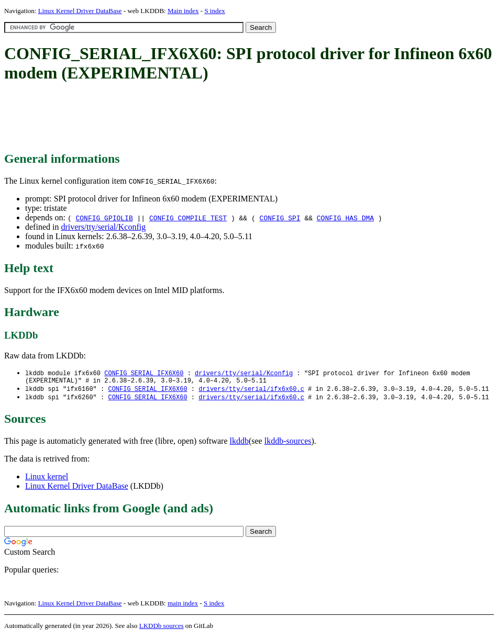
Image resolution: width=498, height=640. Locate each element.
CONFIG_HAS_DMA (345, 217)
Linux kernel (46, 479)
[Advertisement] (194, 117)
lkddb (239, 444)
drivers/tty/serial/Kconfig (103, 226)
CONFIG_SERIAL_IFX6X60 (143, 373)
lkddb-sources (288, 444)
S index (214, 11)
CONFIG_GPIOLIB (103, 217)
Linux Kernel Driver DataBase (80, 11)
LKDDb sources (161, 629)
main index (183, 606)
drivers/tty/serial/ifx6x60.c (251, 391)
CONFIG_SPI (280, 217)
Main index (183, 11)
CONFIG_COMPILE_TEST (188, 217)
